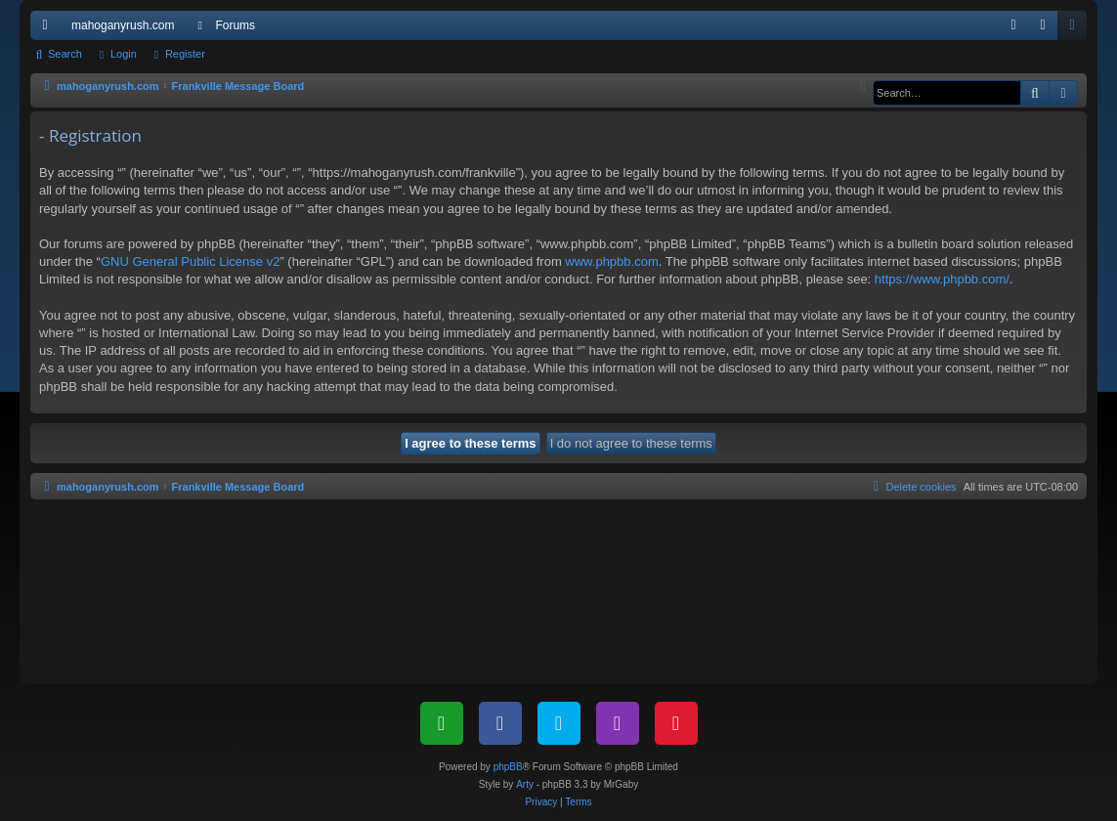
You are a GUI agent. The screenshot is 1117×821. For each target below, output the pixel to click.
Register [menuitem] (1076, 29)
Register (185, 54)
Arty (525, 784)
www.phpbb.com (611, 261)
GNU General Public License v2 (190, 261)
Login (123, 54)
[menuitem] (1013, 25)
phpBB (508, 766)
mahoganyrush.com (122, 25)
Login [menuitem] (1047, 29)
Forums (235, 25)
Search (65, 54)
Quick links (49, 29)
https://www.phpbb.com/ (942, 279)
